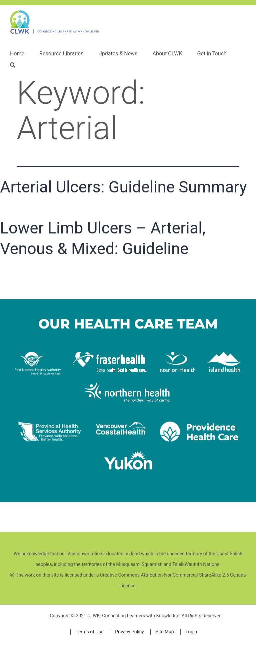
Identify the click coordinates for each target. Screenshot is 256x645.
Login (191, 631)
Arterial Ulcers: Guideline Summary (123, 186)
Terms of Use (90, 631)
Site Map (165, 631)
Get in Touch (212, 54)
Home (17, 54)
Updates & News (117, 54)
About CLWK (167, 54)
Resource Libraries (61, 54)
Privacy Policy (129, 631)
